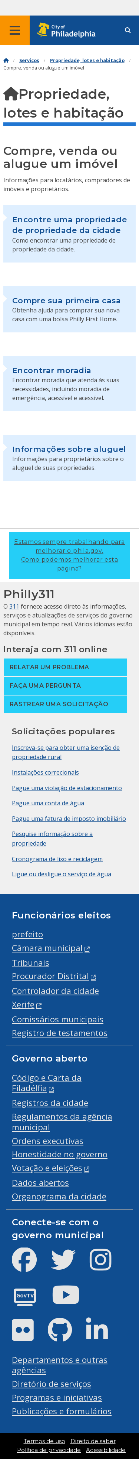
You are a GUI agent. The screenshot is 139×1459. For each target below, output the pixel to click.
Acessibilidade (106, 1450)
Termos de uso (44, 1441)
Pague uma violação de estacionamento (67, 788)
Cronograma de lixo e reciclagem (57, 859)
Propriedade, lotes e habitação (87, 60)
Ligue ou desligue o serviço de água (61, 874)
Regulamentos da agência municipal (62, 1122)
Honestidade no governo (59, 1154)
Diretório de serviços (51, 1383)
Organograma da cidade (59, 1196)
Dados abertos (40, 1182)
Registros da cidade (50, 1102)
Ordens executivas (47, 1141)
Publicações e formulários (62, 1411)
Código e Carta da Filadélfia (47, 1083)
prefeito (27, 934)
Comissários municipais (57, 1019)
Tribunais (30, 962)
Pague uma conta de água (48, 803)
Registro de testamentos (59, 1033)
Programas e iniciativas (57, 1397)
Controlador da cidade (55, 990)
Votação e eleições (47, 1168)
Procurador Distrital (50, 976)
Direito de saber (93, 1441)
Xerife (23, 1004)
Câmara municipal (47, 948)
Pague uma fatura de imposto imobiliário (69, 819)
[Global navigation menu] (15, 30)
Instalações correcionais (45, 772)
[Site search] (128, 30)
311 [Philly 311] (14, 606)
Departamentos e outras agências (59, 1365)
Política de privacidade (49, 1450)
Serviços (29, 60)
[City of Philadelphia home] (68, 30)
